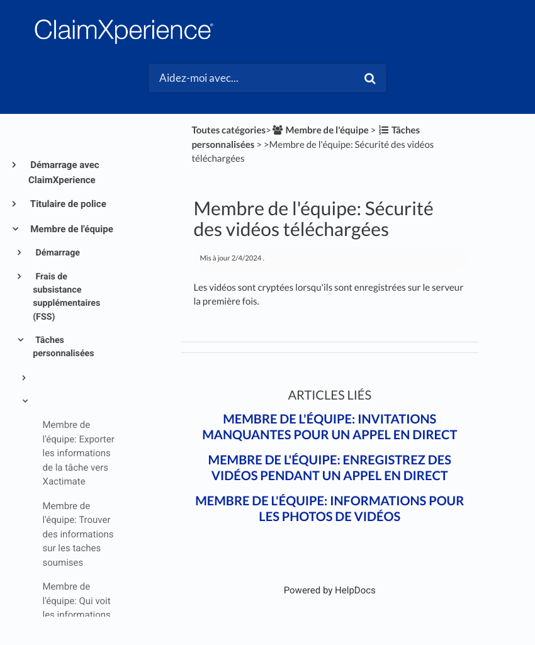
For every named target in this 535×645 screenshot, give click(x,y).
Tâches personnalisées (63, 347)
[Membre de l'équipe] (320, 130)
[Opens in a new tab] (330, 590)
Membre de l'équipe (70, 229)
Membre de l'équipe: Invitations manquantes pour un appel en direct (329, 427)
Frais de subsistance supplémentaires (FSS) (66, 297)
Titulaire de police (67, 204)
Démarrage (56, 253)
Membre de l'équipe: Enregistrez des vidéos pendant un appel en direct (329, 467)
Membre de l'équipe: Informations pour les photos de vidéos (329, 508)
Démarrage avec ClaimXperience (63, 172)
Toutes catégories (228, 130)
